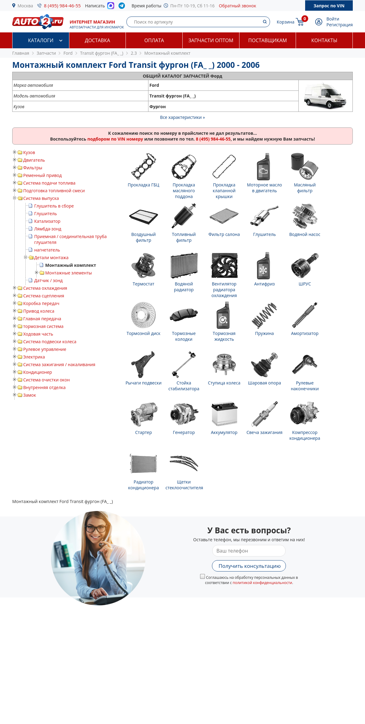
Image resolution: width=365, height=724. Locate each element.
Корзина (285, 22)
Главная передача (42, 319)
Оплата (154, 40)
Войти (333, 19)
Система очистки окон (46, 380)
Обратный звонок (237, 6)
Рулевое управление (44, 349)
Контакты (324, 40)
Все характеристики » (182, 117)
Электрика (34, 357)
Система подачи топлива (49, 183)
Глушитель (45, 213)
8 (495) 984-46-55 (62, 5)
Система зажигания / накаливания (59, 364)
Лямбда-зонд (47, 229)
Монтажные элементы (68, 273)
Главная (20, 53)
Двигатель (34, 160)
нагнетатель (47, 250)
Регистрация (340, 25)
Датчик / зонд (48, 280)
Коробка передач (41, 303)
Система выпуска (41, 198)
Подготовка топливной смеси (54, 190)
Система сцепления (43, 296)
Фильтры (32, 168)
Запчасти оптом (210, 40)
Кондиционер (37, 372)
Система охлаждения (45, 288)
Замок (29, 395)
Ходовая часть (38, 334)
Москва (25, 6)
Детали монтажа (51, 257)
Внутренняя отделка (44, 387)
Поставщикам (267, 40)
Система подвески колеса (49, 341)
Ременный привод (42, 175)
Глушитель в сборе (54, 206)
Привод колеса (38, 311)
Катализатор (47, 221)
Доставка (97, 40)
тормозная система (43, 326)
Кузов (29, 152)
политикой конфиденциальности (262, 582)
